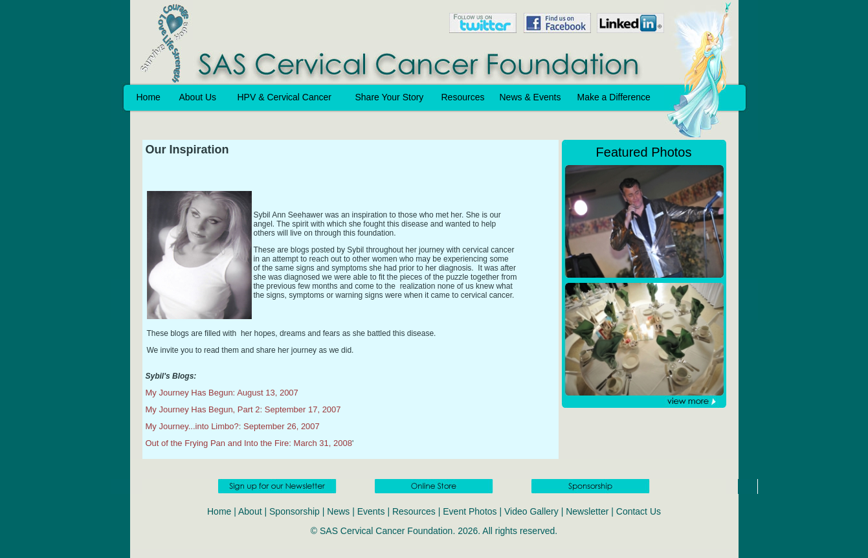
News (338, 511)
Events (371, 511)
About (250, 511)
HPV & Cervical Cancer (285, 97)
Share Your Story (389, 97)
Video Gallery (531, 511)
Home (149, 97)
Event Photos (469, 511)
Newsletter (587, 511)
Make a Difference (614, 97)
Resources (463, 97)
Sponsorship (294, 511)
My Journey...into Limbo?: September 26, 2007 (233, 426)
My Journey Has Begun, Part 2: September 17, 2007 (243, 409)
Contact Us (638, 511)
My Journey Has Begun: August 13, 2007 (222, 392)
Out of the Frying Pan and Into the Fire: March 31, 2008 (249, 443)
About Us (198, 97)
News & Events (530, 97)
